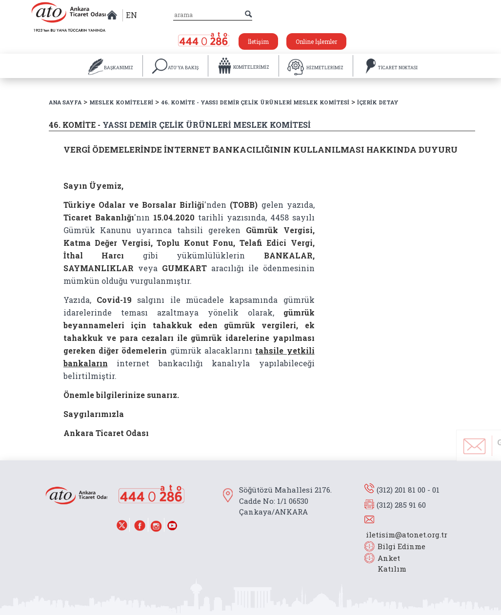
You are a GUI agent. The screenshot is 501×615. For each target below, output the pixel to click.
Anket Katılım (387, 563)
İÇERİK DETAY (378, 102)
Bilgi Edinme (401, 546)
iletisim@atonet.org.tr (406, 534)
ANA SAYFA (65, 102)
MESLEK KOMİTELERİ (121, 102)
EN (131, 15)
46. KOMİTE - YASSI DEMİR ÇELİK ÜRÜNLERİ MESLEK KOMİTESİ (255, 102)
